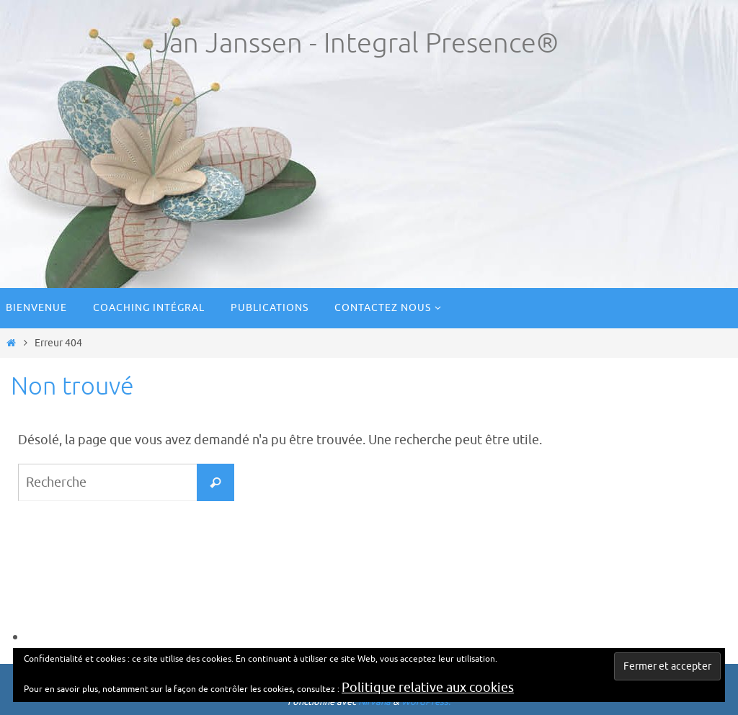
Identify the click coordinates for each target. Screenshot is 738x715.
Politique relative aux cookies (428, 688)
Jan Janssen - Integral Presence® (357, 43)
